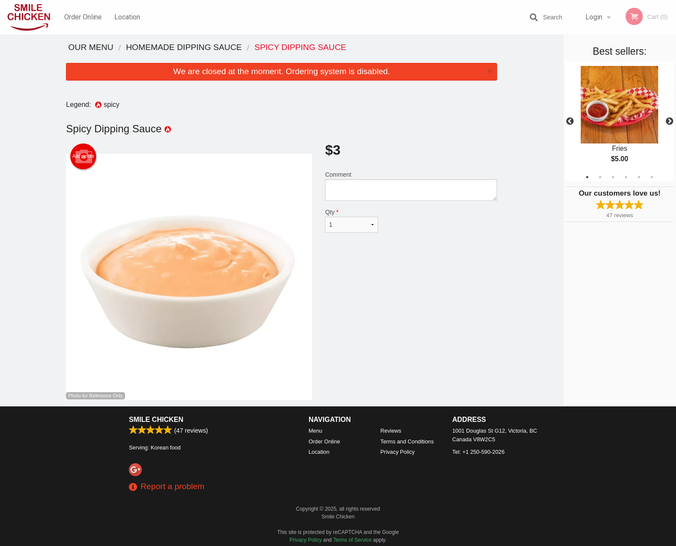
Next (669, 121)
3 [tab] (613, 177)
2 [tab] (600, 177)
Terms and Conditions (407, 441)
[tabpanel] (620, 121)
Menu (315, 430)
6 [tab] (652, 177)
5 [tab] (639, 177)
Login (593, 17)
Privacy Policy (397, 452)
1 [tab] (587, 177)
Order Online (83, 17)
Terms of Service (352, 540)
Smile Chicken (156, 419)
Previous (570, 121)
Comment (411, 186)
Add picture (83, 156)
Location (127, 17)
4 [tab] (626, 177)
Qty (351, 221)
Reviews (390, 430)
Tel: (478, 452)
